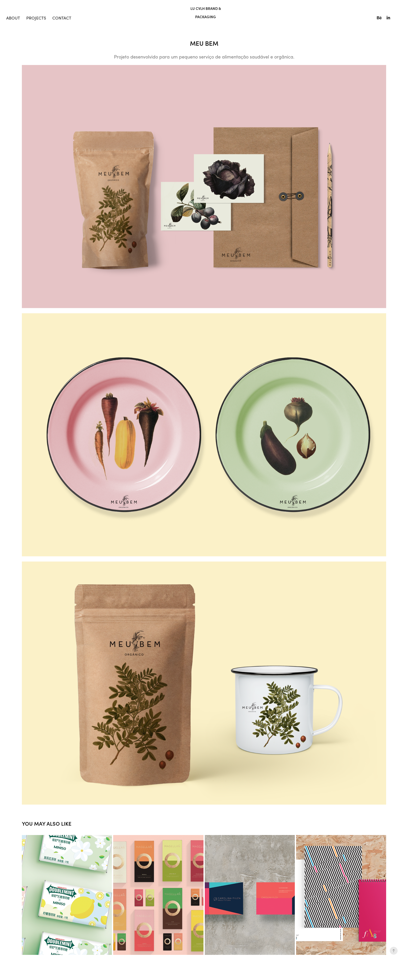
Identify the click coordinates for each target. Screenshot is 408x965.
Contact (61, 18)
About (13, 18)
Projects (36, 18)
